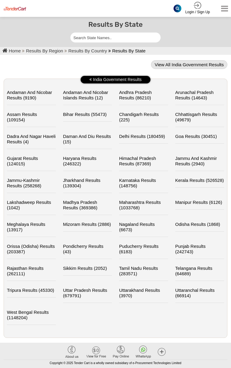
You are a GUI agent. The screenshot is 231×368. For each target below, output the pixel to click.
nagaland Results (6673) (137, 227)
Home (11, 50)
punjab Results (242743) (190, 249)
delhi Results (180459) (142, 136)
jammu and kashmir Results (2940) (196, 161)
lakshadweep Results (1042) (29, 205)
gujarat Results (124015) (22, 161)
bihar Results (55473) (85, 114)
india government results (115, 79)
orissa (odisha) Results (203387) (31, 249)
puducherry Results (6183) (139, 249)
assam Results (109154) (22, 117)
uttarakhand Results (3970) (139, 293)
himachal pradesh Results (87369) (137, 161)
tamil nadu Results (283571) (138, 271)
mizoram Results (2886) (87, 224)
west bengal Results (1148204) (28, 315)
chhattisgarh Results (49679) (196, 117)
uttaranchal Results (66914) (195, 293)
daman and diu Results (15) (87, 139)
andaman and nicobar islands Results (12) (85, 95)
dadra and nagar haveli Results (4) (31, 139)
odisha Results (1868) (197, 224)
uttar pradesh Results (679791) (85, 293)
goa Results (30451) (196, 136)
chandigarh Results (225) (139, 117)
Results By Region (45, 50)
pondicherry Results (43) (83, 249)
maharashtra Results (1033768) (140, 205)
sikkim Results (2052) (85, 268)
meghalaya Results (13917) (26, 227)
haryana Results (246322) (80, 161)
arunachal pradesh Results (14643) (194, 95)
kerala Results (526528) (199, 180)
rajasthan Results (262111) (25, 271)
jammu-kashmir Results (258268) (24, 183)
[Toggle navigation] (222, 8)
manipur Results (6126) (198, 202)
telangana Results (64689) (193, 271)
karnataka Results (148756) (137, 183)
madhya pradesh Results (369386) (80, 205)
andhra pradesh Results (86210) (135, 95)
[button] (162, 351)
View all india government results (189, 64)
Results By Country (88, 50)
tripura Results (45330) (30, 290)
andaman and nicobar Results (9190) (29, 95)
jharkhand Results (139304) (81, 183)
